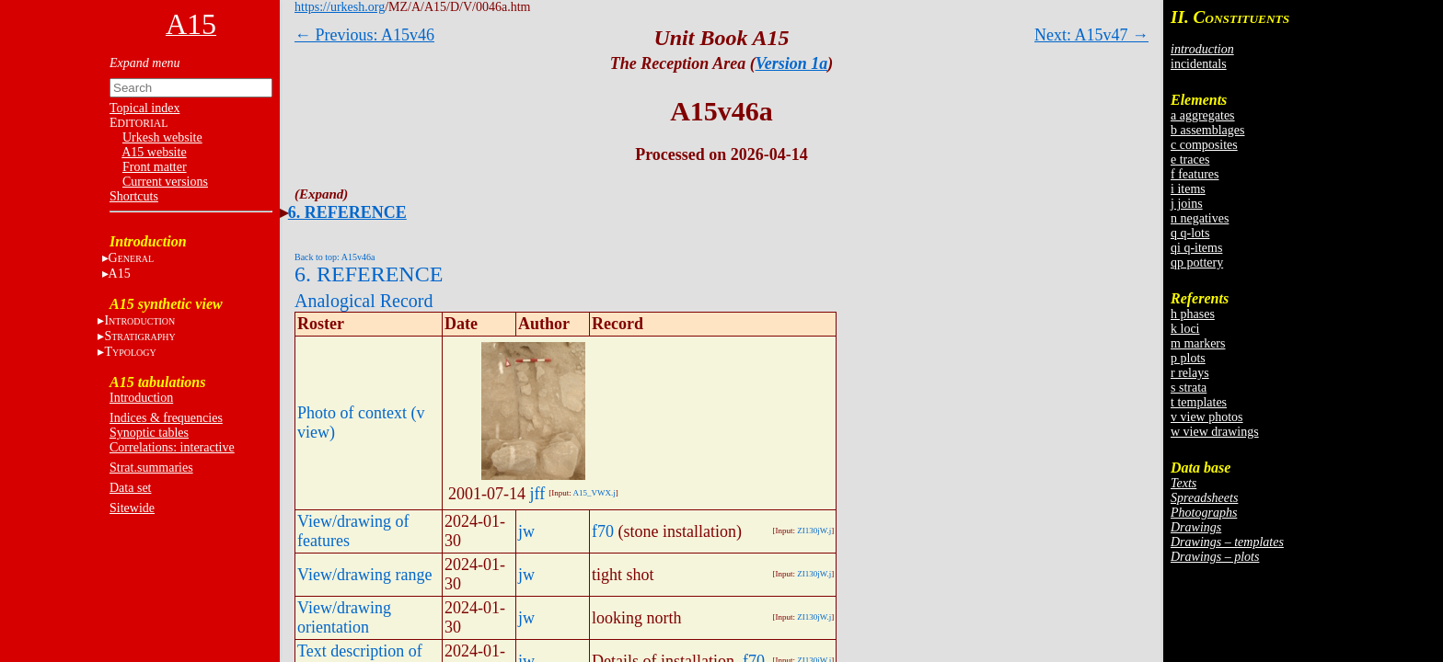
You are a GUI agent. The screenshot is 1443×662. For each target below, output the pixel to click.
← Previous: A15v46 (364, 35)
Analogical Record (363, 301)
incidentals (1199, 64)
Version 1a (792, 63)
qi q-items (1196, 248)
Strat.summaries (151, 467)
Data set (130, 488)
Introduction (141, 398)
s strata (1188, 387)
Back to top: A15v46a (334, 257)
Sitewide (132, 508)
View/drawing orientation (344, 617)
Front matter (154, 167)
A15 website (153, 152)
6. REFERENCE (347, 212)
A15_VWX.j (593, 492)
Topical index (144, 108)
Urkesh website (162, 137)
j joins (1187, 204)
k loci (1185, 329)
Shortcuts (134, 196)
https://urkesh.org (339, 7)
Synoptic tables (149, 432)
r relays (1190, 373)
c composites (1204, 145)
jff (538, 494)
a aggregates (1203, 115)
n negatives (1200, 218)
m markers (1198, 343)
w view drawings (1215, 432)
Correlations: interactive (172, 447)
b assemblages (1207, 130)
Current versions (165, 181)
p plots (1188, 358)
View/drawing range (364, 574)
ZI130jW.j (814, 530)
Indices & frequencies (166, 418)
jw (526, 531)
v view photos (1207, 417)
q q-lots (1190, 233)
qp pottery (1197, 262)
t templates (1199, 402)
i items (1188, 189)
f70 (603, 531)
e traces (1190, 159)
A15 (120, 273)
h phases (1193, 314)
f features (1194, 174)
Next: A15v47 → (1091, 35)
